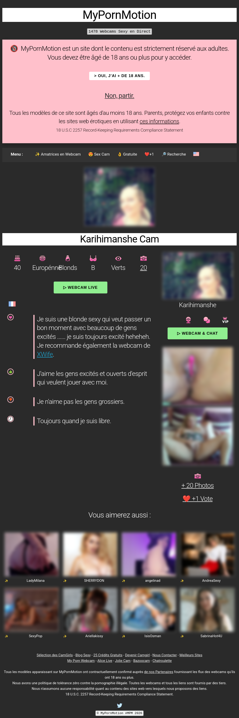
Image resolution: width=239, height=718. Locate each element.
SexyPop (35, 636)
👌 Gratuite (127, 154)
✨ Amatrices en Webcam (58, 154)
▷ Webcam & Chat (197, 333)
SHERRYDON (94, 580)
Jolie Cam (122, 661)
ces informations (159, 121)
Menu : (17, 154)
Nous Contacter (164, 655)
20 (143, 268)
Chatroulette (162, 661)
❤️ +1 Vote (198, 499)
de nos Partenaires (158, 672)
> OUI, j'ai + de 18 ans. (119, 76)
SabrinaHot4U (211, 636)
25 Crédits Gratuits (107, 655)
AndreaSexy (211, 580)
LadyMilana (36, 580)
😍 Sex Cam (99, 154)
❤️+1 (149, 154)
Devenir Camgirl (137, 655)
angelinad (152, 580)
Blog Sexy (83, 655)
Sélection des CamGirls (55, 655)
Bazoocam (141, 661)
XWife (45, 354)
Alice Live (104, 661)
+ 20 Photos (197, 485)
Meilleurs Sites (190, 655)
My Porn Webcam (81, 661)
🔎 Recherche (174, 154)
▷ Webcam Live (80, 287)
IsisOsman (152, 636)
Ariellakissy (94, 636)
